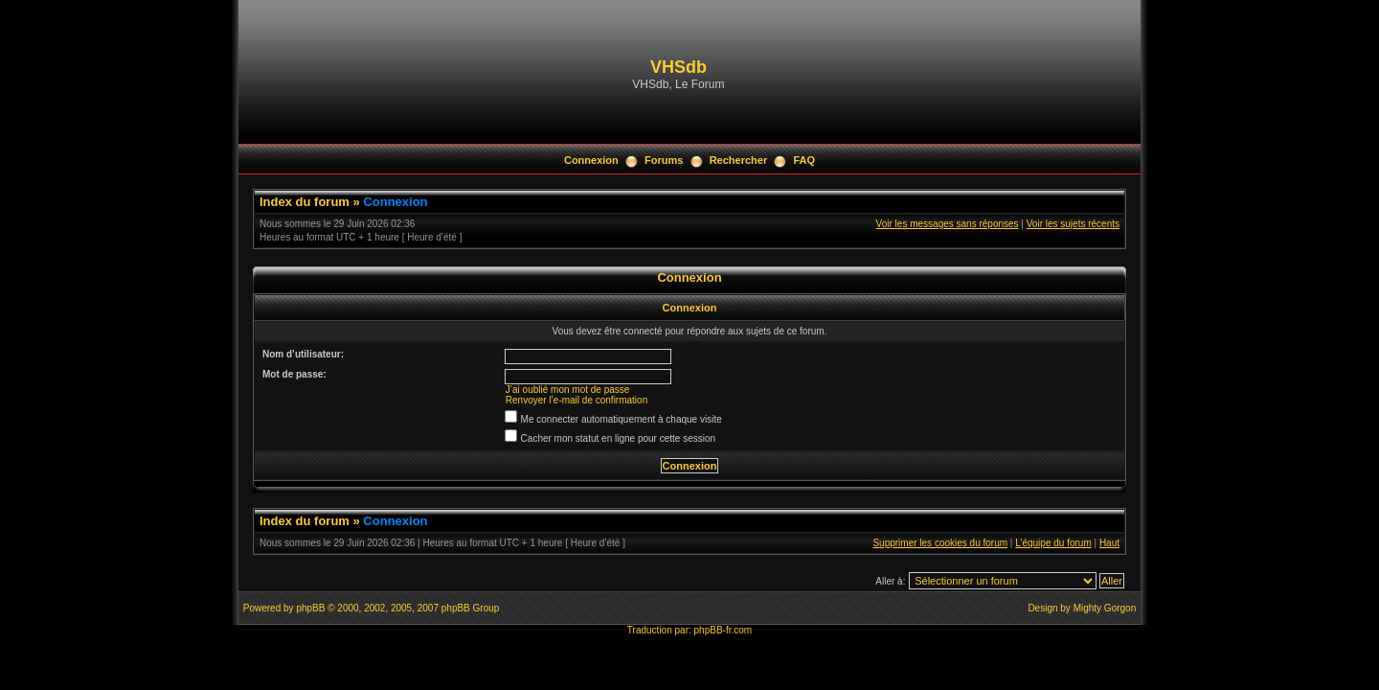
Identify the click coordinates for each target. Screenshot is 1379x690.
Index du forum (305, 202)
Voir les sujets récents (1073, 223)
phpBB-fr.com (723, 630)
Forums (663, 160)
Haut (1109, 543)
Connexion (591, 160)
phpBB (310, 608)
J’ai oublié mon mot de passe (568, 389)
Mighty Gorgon (1105, 608)
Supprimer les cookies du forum (939, 543)
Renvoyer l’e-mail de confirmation (576, 400)
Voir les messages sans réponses (947, 223)
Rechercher (739, 160)
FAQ (804, 160)
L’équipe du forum (1053, 543)
